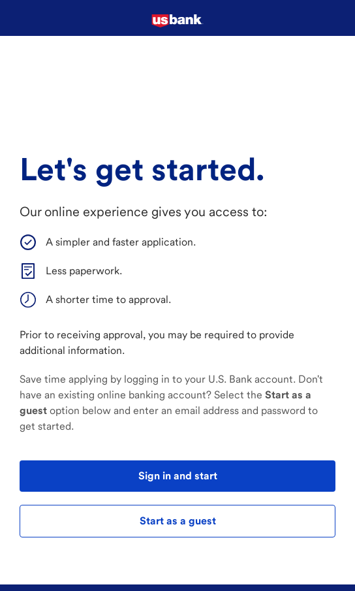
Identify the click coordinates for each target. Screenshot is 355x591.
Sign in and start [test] (177, 476)
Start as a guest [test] (178, 521)
